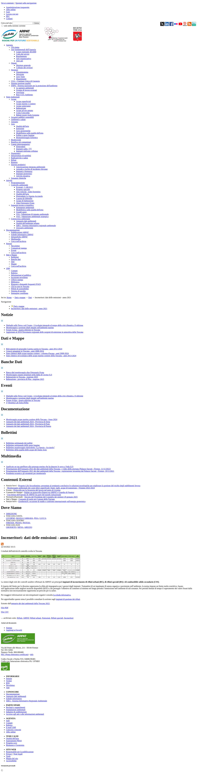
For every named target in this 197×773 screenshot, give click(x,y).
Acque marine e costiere (26, 104)
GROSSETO (11, 527)
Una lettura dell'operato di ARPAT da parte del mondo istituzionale (34, 495)
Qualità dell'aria (22, 126)
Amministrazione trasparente (17, 7)
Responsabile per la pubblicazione (20, 752)
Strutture (14, 70)
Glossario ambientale (24, 228)
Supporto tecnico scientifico (22, 205)
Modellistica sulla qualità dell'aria (29, 133)
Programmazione (18, 183)
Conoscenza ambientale (20, 219)
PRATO (18, 523)
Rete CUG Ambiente (24, 95)
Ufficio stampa (17, 280)
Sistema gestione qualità (21, 83)
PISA (36, 518)
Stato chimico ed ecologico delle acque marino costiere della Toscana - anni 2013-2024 (41, 356)
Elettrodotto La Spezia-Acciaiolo (29, 196)
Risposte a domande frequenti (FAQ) (26, 284)
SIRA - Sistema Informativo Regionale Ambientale (26, 701)
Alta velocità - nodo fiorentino (28, 192)
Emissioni (20, 128)
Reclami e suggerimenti (15, 707)
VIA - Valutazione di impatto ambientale (32, 214)
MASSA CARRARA (24, 518)
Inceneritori (68, 618)
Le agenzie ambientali (25, 88)
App (8, 688)
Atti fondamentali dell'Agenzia (23, 50)
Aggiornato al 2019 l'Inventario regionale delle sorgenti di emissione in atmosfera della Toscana (44, 332)
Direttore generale (23, 65)
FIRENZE (10, 523)
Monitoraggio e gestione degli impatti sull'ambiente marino (30, 328)
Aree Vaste (20, 77)
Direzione (20, 74)
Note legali (18, 754)
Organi (14, 63)
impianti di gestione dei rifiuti (68, 599)
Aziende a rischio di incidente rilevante (32, 169)
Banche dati (16, 259)
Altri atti (19, 61)
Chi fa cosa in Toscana (20, 286)
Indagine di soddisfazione (16, 712)
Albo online (11, 10)
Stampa (9, 628)
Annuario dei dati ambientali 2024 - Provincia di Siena (28, 422)
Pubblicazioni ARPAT (20, 232)
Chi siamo (15, 47)
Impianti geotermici (24, 174)
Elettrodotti (20, 147)
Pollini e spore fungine (25, 135)
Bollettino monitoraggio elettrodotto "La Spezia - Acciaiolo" (30, 447)
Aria (13, 124)
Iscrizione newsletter (19, 277)
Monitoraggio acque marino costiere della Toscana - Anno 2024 (31, 419)
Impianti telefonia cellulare (27, 151)
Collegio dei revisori (24, 68)
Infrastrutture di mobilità (21, 156)
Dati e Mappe (11, 255)
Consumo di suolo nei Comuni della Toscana (37, 499)
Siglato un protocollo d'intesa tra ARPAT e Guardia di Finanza (49, 492)
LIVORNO (10, 518)
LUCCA (42, 518)
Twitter (9, 681)
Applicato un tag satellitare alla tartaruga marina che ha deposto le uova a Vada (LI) (39, 467)
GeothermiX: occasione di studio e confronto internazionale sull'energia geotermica (51, 501)
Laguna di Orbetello (24, 198)
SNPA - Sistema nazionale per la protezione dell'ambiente (34, 86)
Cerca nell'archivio (18, 241)
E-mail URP (11, 727)
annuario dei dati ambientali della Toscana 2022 (30, 603)
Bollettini (15, 257)
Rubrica (14, 273)
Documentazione (13, 230)
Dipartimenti (21, 79)
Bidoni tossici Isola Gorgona (27, 115)
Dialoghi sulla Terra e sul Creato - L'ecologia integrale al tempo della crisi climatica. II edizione (44, 325)
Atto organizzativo (23, 59)
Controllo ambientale (19, 185)
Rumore (14, 162)
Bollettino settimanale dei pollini (19, 443)
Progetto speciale (23, 189)
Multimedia (15, 239)
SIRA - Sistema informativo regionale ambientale (36, 225)
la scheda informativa (62, 595)
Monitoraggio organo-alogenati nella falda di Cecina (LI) (29, 375)
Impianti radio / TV (24, 149)
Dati (13, 262)
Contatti (9, 19)
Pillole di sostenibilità (20, 289)
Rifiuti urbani (35, 618)
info (31, 654)
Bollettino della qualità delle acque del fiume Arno (26, 450)
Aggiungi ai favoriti (14, 630)
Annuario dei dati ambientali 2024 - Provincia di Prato (28, 424)
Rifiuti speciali (57, 618)
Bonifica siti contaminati (21, 142)
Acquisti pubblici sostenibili (22, 117)
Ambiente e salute (18, 119)
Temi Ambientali (13, 97)
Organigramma (22, 72)
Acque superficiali (23, 101)
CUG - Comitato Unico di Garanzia (25, 81)
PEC (8, 16)
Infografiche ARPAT (19, 237)
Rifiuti (13, 160)
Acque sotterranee (23, 106)
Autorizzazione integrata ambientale (30, 167)
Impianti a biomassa (24, 171)
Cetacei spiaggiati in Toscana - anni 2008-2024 (25, 351)
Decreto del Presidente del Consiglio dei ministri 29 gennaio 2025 (51, 497)
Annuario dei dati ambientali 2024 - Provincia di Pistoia (28, 426)
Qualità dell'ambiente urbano (27, 223)
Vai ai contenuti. (7, 3)
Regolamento (21, 56)
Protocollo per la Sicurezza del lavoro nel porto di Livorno (37, 490)
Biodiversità (16, 140)
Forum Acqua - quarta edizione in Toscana (23, 330)
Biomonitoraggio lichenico (27, 138)
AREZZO (28, 527)
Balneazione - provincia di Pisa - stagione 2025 (25, 379)
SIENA (20, 527)
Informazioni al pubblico (21, 275)
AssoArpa (20, 92)
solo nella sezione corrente (14, 26)
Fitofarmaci (15, 153)
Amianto (14, 122)
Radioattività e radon (19, 158)
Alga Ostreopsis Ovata (25, 203)
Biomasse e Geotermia (15, 745)
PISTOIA (26, 523)
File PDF (4, 608)
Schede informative (14, 699)
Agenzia (9, 45)
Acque (13, 99)
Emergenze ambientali (25, 207)
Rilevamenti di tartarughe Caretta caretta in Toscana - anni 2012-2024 (34, 349)
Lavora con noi (12, 14)
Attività (9, 180)
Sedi (8, 721)
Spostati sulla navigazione (26, 3)
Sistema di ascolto (18, 291)
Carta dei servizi (22, 54)
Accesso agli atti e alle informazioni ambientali (25, 714)
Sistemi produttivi (18, 165)
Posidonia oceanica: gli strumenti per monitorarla (26, 473)
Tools (8, 756)
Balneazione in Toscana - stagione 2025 (22, 377)
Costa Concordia (23, 113)
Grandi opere (21, 212)
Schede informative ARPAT (22, 235)
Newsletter (15, 246)
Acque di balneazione (25, 201)
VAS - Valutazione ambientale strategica (32, 216)
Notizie (9, 244)
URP (8, 268)
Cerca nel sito (6, 23)
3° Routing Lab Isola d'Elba (17, 403)
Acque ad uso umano (24, 110)
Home (9, 297)
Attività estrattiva (23, 176)
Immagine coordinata (19, 293)
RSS (8, 683)
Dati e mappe (20, 297)
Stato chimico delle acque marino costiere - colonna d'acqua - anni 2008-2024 (37, 353)
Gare (8, 12)
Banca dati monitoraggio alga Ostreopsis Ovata (25, 372)
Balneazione (21, 108)
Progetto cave (11, 743)
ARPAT (26, 618)
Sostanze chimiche (18, 178)
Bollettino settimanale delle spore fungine (23, 445)
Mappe (14, 264)
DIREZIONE (11, 514)
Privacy (9, 754)
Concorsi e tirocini (13, 730)
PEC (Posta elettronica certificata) (14, 654)
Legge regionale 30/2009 (26, 52)
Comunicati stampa (19, 248)
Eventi (13, 250)
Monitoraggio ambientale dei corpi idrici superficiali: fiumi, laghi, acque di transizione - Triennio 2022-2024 (51, 488)
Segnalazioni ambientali (15, 710)
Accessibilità (11, 761)
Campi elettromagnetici (20, 144)
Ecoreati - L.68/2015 (24, 187)
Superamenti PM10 (14, 741)
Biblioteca (15, 282)
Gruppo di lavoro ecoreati (26, 90)
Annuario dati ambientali (26, 221)
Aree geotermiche (23, 131)
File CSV (5, 612)
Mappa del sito (12, 758)
